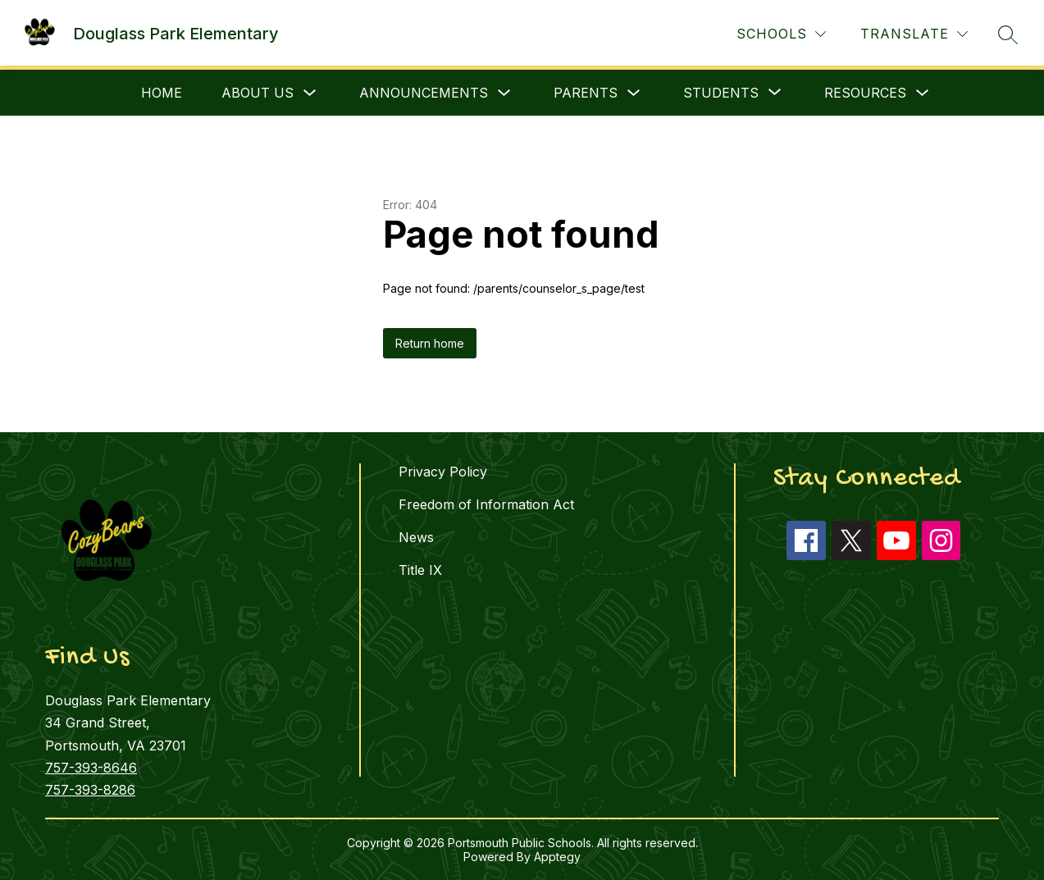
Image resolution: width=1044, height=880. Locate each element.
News (416, 537)
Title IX (420, 570)
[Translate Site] (914, 34)
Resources (865, 92)
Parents (586, 92)
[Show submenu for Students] (721, 93)
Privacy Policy (443, 471)
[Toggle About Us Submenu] (310, 93)
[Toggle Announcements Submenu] (504, 93)
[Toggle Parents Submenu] (634, 93)
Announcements (423, 92)
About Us (257, 92)
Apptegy (557, 857)
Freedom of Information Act (486, 504)
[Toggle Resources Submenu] (922, 93)
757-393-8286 (90, 790)
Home (161, 92)
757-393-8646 (91, 767)
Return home (429, 343)
